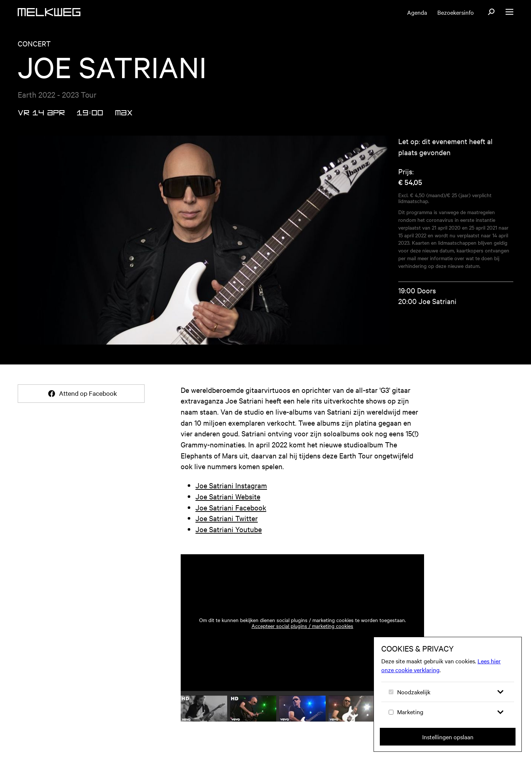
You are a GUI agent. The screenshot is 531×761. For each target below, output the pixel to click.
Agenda (417, 12)
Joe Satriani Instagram (231, 485)
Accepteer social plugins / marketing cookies (302, 626)
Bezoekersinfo (455, 12)
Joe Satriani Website (227, 496)
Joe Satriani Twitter (226, 518)
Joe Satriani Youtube (228, 529)
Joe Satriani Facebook (230, 507)
